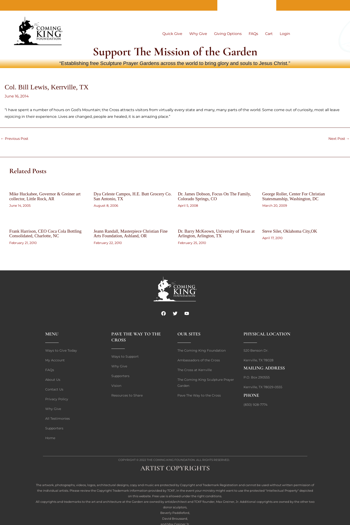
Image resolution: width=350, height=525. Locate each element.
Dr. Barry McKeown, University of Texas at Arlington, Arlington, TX (216, 233)
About (226, 5)
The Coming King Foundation (171, 459)
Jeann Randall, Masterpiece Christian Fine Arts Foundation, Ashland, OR (128, 233)
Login (285, 33)
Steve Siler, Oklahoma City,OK (291, 230)
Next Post (338, 139)
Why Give (198, 33)
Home (267, 5)
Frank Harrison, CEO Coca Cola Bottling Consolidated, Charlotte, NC (47, 233)
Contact (246, 5)
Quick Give (172, 33)
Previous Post (15, 139)
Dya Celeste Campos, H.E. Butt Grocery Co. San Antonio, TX (131, 196)
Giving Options (228, 33)
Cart (269, 33)
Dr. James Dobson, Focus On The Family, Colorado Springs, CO (216, 196)
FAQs (253, 33)
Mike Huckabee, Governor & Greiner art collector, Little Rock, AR (47, 196)
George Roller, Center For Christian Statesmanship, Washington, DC (295, 196)
